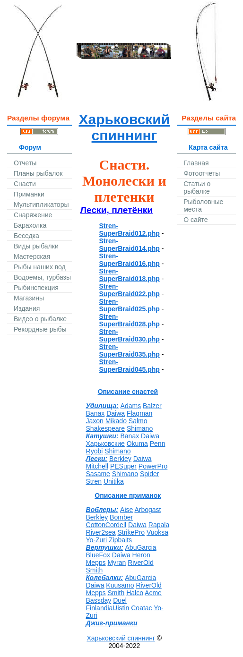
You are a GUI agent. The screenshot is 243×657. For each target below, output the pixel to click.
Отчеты (25, 163)
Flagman (139, 413)
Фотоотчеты (201, 173)
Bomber (121, 517)
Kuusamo (120, 585)
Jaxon (95, 421)
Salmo (138, 421)
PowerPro (153, 466)
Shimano (140, 428)
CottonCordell (106, 525)
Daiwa (115, 413)
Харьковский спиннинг (124, 127)
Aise (126, 509)
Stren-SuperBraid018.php (129, 274)
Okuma (137, 443)
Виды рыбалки (36, 246)
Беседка (26, 235)
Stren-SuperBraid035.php (129, 350)
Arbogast (147, 509)
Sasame (98, 474)
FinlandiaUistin (108, 608)
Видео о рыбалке (40, 319)
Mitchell (97, 466)
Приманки (29, 194)
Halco (134, 593)
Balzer (152, 406)
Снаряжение (33, 215)
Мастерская (32, 256)
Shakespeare (105, 428)
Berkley (120, 458)
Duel (120, 600)
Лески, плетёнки (116, 210)
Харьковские (105, 443)
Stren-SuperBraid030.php (129, 335)
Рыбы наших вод (40, 267)
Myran (116, 562)
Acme (153, 593)
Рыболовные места (203, 205)
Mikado (116, 421)
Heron (141, 555)
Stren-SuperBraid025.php (129, 305)
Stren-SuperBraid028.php (129, 320)
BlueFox (98, 555)
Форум (30, 147)
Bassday (99, 600)
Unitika (114, 481)
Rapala (158, 525)
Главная (195, 163)
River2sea (101, 532)
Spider (149, 474)
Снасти (25, 184)
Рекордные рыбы (40, 329)
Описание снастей (128, 391)
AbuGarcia (140, 547)
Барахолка (30, 225)
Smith (94, 570)
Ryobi (94, 451)
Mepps (96, 562)
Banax (95, 413)
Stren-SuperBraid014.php (129, 244)
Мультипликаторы (41, 204)
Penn (157, 443)
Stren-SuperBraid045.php (129, 365)
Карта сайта (208, 147)
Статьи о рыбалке (196, 187)
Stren (94, 481)
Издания (27, 308)
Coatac (141, 608)
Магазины (29, 298)
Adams (131, 406)
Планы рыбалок (38, 173)
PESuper (123, 466)
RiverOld (140, 562)
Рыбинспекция (36, 287)
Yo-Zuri (96, 540)
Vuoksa (157, 532)
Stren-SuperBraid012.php (129, 229)
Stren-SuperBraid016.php (129, 259)
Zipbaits (120, 540)
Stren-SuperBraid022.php (129, 290)
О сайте (195, 219)
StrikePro (131, 532)
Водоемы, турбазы (42, 277)
